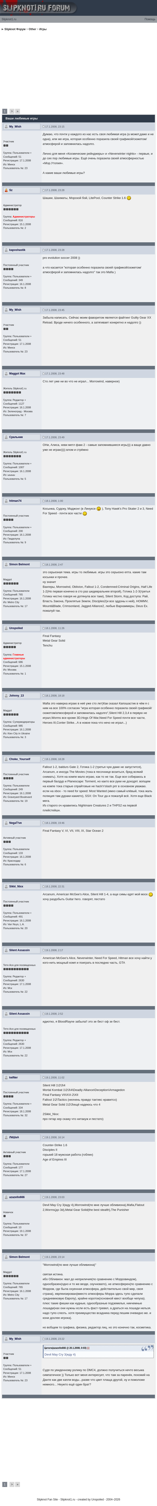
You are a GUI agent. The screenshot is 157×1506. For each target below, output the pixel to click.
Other (32, 29)
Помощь (150, 19)
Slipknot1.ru (9, 19)
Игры (42, 29)
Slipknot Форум (15, 29)
